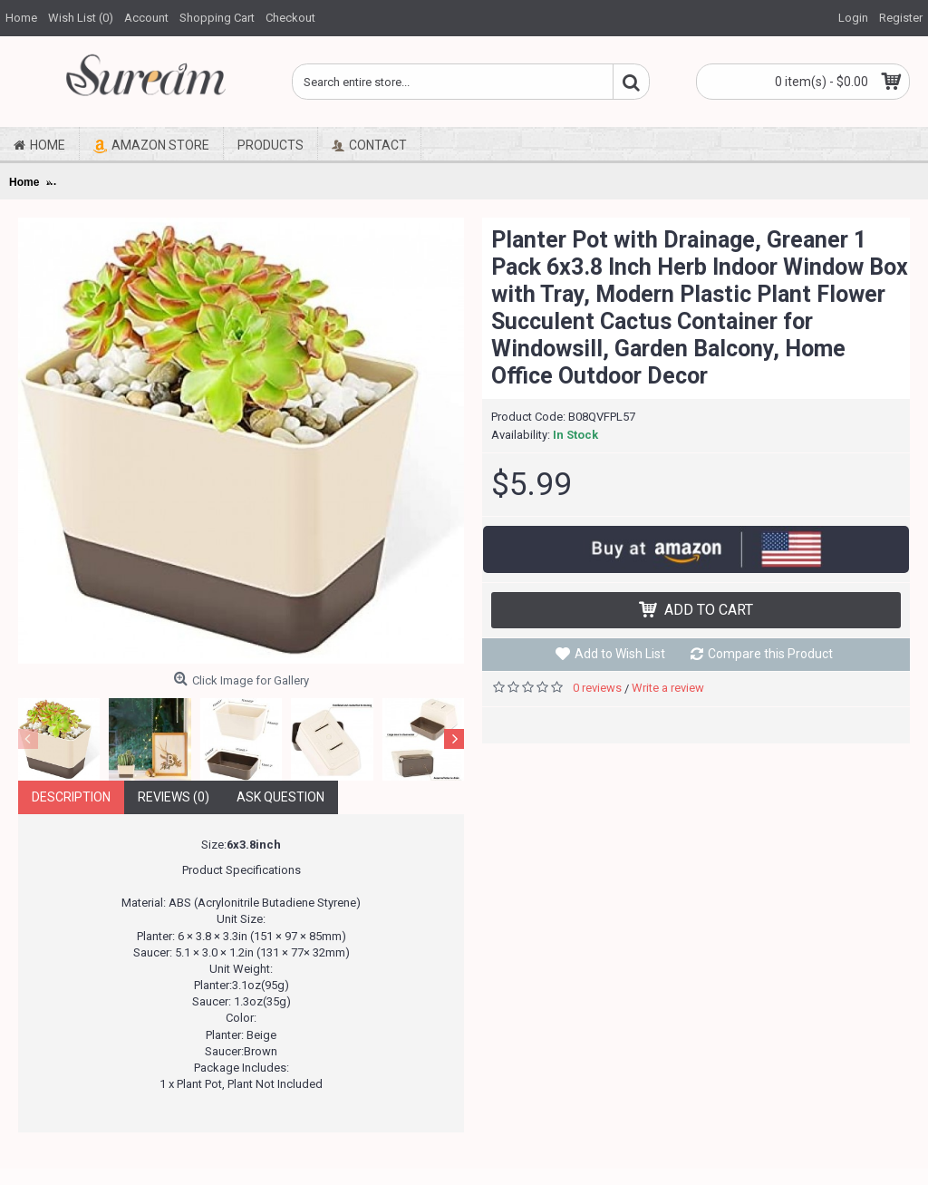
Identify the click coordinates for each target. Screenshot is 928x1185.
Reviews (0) (173, 797)
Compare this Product (770, 653)
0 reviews (597, 687)
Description (71, 797)
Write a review (668, 687)
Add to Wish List (620, 653)
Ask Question (280, 797)
